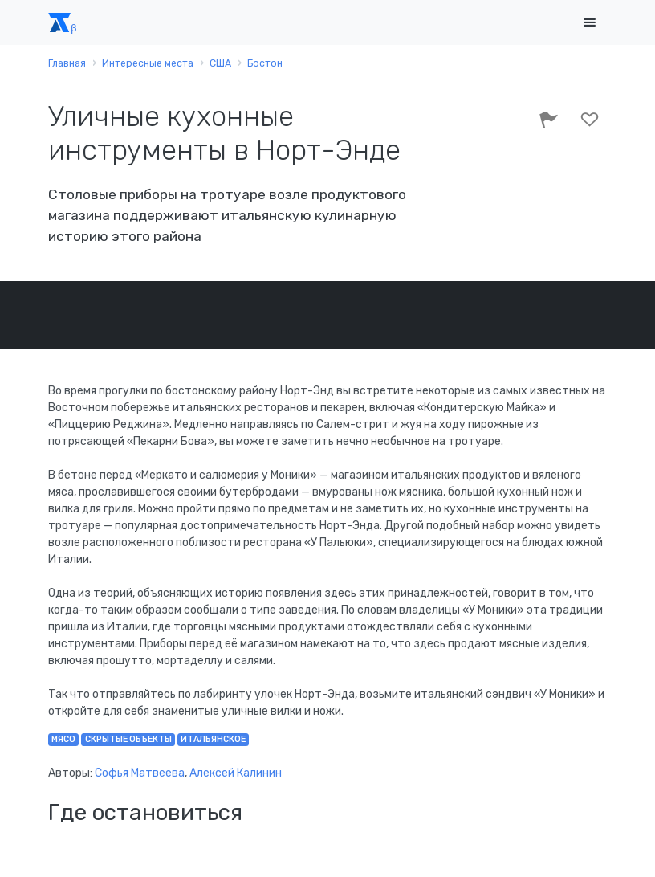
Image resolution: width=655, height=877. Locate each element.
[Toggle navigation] (589, 23)
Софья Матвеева (140, 773)
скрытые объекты (128, 739)
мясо (63, 739)
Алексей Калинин (235, 773)
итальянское (213, 739)
